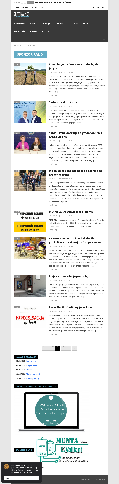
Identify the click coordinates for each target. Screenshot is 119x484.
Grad (33, 23)
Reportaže (19, 31)
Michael (29, 369)
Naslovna (19, 23)
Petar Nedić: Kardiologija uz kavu (71, 307)
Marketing (37, 8)
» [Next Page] (74, 348)
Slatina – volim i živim (63, 102)
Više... (31, 472)
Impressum (22, 8)
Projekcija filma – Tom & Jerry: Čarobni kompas (54, 2)
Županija (45, 23)
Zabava (59, 23)
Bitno (45, 31)
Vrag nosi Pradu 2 (33, 365)
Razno (34, 31)
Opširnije (53, 95)
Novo (31, 2)
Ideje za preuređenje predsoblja (69, 276)
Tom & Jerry (31, 361)
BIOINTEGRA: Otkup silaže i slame (71, 211)
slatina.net (64, 72)
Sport (86, 23)
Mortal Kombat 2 (33, 374)
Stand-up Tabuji (32, 378)
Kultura (73, 23)
